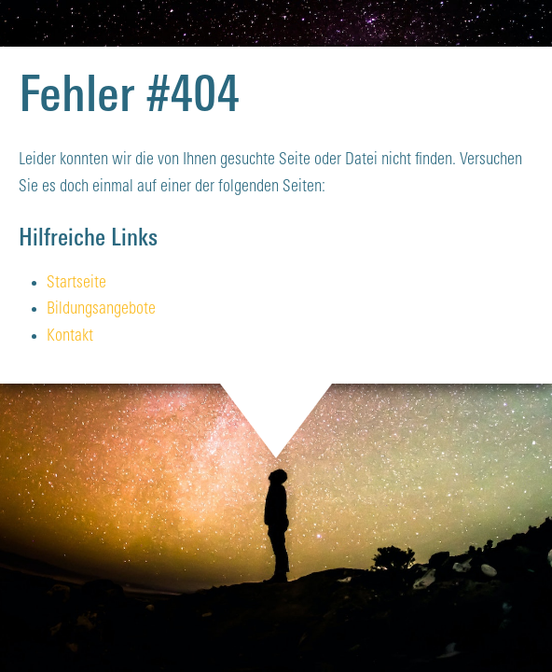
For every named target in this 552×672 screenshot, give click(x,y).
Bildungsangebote (101, 309)
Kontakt (70, 336)
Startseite (76, 283)
